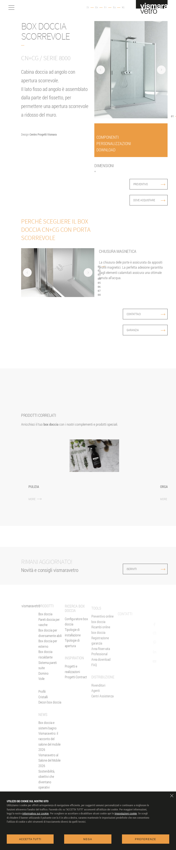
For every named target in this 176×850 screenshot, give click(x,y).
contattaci (146, 314)
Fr (105, 8)
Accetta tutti (30, 839)
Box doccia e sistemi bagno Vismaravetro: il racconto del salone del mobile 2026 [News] (49, 745)
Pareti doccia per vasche (49, 631)
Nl (123, 8)
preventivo (149, 184)
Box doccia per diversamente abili (50, 642)
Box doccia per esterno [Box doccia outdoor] (47, 653)
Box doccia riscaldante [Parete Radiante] (45, 663)
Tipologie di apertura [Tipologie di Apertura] (72, 662)
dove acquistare (149, 200)
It (88, 8)
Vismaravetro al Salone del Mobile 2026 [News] (49, 769)
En (96, 8)
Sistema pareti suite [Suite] (47, 674)
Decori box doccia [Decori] (49, 711)
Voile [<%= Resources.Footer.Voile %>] (41, 687)
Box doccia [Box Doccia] (45, 623)
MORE (35, 499)
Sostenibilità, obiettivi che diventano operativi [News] (46, 788)
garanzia (146, 330)
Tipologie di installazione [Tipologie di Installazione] (73, 652)
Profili (42, 700)
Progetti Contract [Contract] (76, 696)
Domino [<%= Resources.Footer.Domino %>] (43, 682)
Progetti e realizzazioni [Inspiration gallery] (72, 688)
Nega (87, 839)
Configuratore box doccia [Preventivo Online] (76, 641)
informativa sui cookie (35, 813)
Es (114, 8)
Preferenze (145, 839)
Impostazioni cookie (126, 813)
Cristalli (43, 705)
